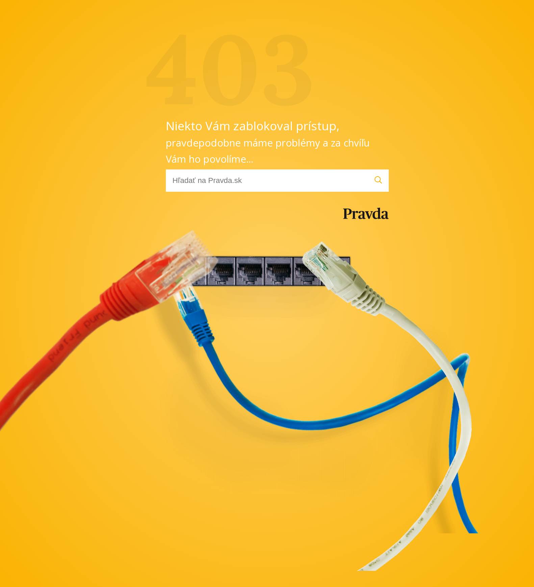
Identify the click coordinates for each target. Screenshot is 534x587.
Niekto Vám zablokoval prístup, (268, 141)
